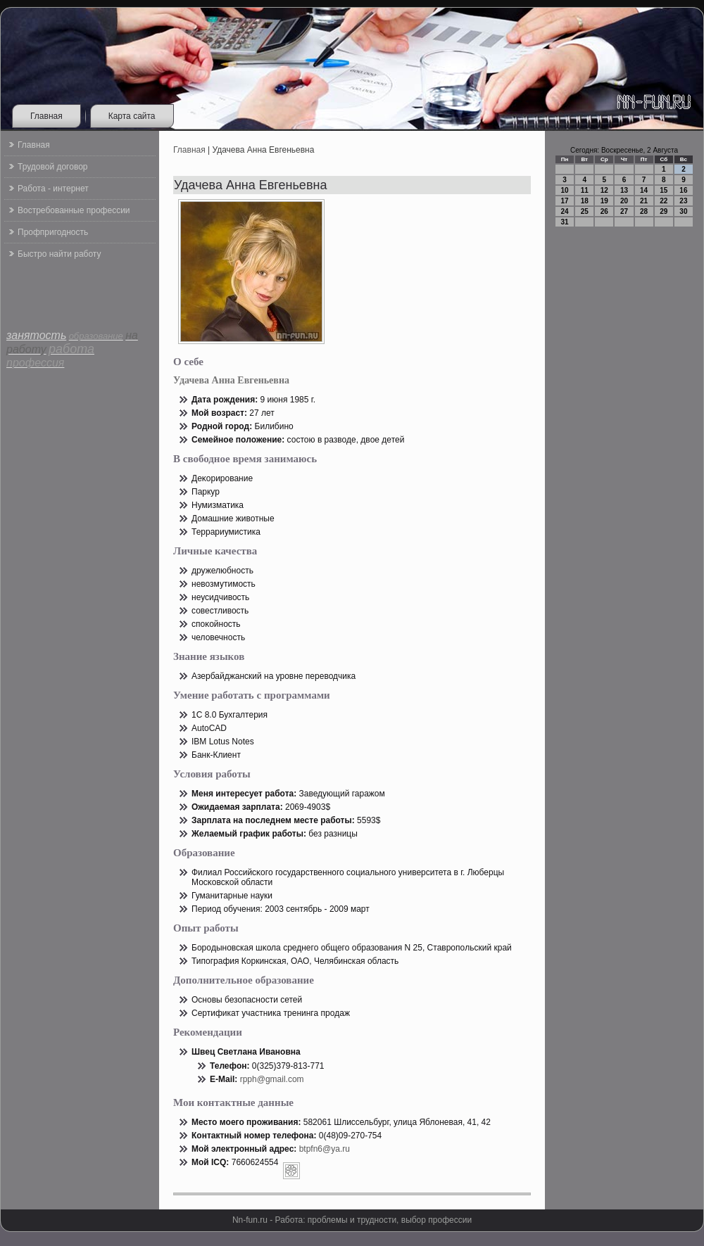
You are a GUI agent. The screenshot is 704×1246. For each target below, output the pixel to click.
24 (565, 211)
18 (585, 201)
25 (585, 211)
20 (624, 201)
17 (565, 201)
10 (565, 190)
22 (663, 201)
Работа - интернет (53, 188)
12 (604, 190)
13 (624, 190)
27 (624, 211)
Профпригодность (53, 232)
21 (644, 201)
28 (644, 211)
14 (644, 190)
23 (683, 201)
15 (663, 190)
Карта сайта (132, 116)
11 (585, 190)
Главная (46, 116)
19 (604, 201)
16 (683, 190)
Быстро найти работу (59, 254)
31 (565, 222)
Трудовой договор (52, 167)
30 (683, 211)
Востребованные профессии (74, 210)
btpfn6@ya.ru (324, 1149)
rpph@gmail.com (272, 1079)
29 (663, 211)
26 (604, 211)
